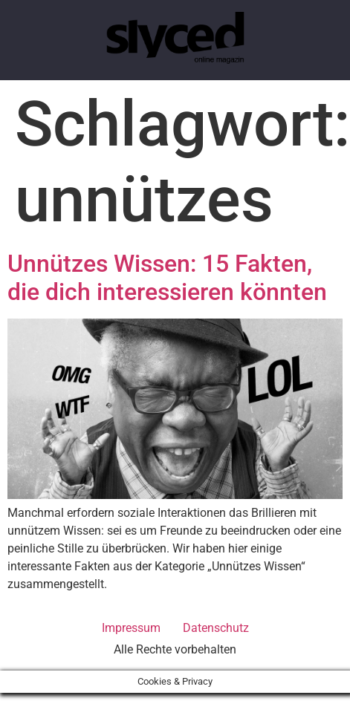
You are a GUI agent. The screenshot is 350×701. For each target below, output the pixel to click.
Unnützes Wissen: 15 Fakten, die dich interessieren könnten (167, 278)
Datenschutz (216, 628)
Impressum (131, 628)
